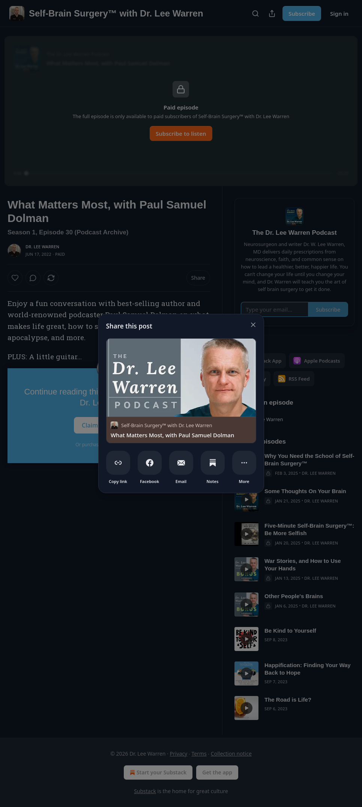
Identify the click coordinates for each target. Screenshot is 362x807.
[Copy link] (118, 463)
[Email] (181, 463)
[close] (253, 325)
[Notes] (213, 463)
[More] (244, 463)
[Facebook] (150, 463)
